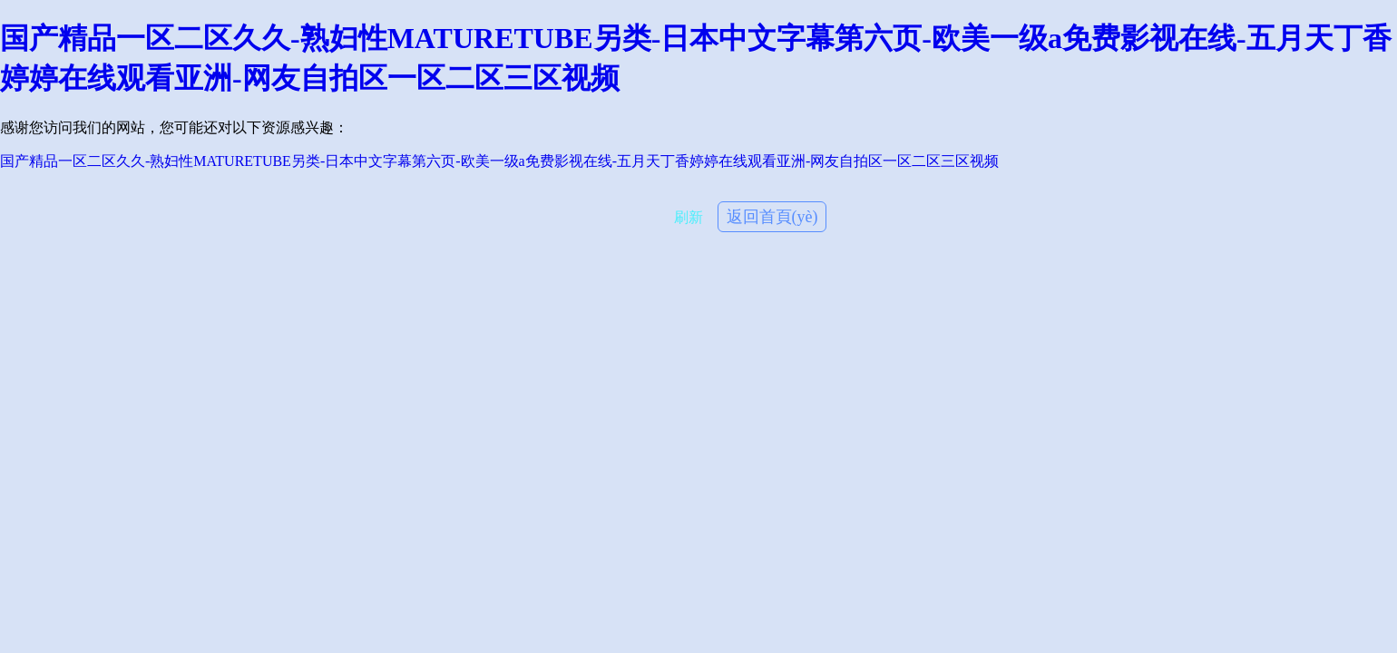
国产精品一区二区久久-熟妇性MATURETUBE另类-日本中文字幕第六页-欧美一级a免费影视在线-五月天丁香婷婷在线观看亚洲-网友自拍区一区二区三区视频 (499, 161)
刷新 (688, 217)
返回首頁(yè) (772, 217)
